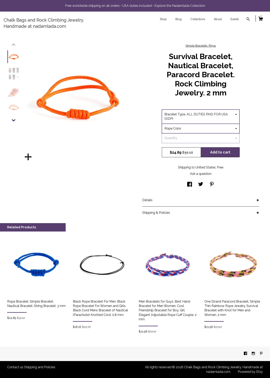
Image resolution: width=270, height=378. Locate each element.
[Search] (248, 19)
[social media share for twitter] (200, 185)
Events (234, 19)
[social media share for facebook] (189, 185)
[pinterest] (261, 353)
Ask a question (201, 174)
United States (206, 167)
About (218, 19)
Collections (197, 19)
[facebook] (246, 353)
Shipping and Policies (39, 367)
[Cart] (260, 19)
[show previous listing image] (13, 45)
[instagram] (254, 353)
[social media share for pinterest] (211, 185)
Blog (178, 19)
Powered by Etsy (250, 372)
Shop (163, 19)
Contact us (15, 367)
